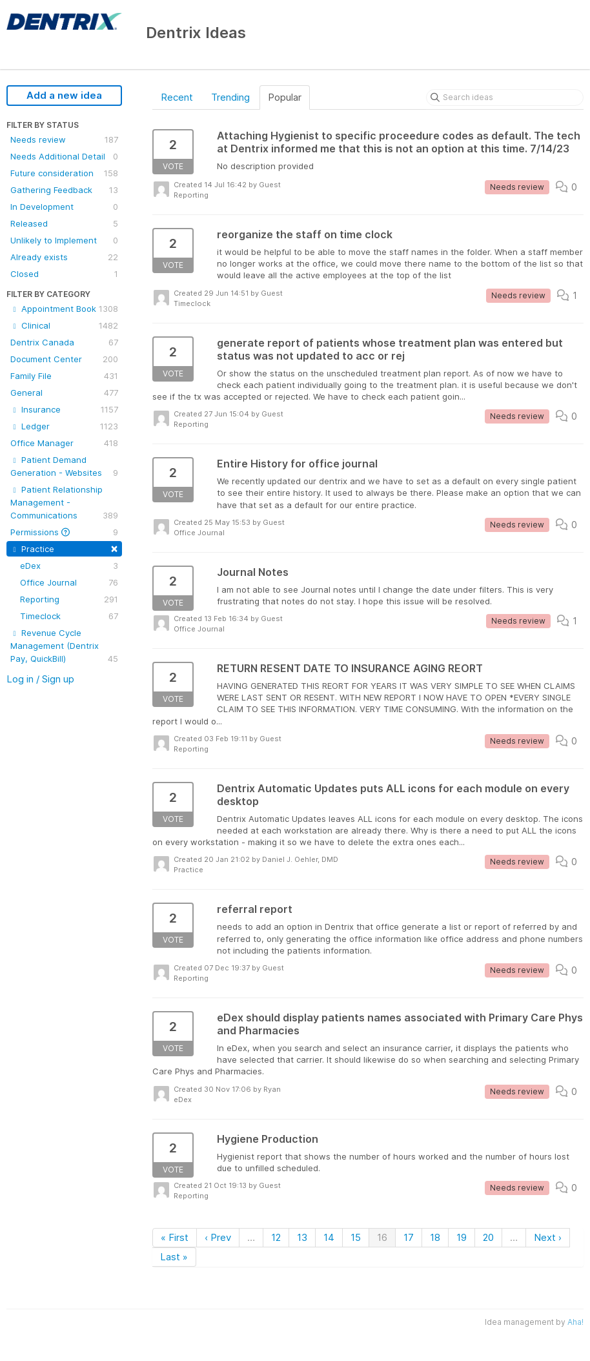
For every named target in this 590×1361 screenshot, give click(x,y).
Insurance (64, 409)
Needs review (64, 139)
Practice (64, 548)
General (64, 392)
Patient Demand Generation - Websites (64, 467)
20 (488, 1237)
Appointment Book (64, 308)
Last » (174, 1257)
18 (435, 1237)
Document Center (64, 359)
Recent (177, 97)
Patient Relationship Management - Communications (64, 503)
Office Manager (64, 442)
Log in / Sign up (40, 679)
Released (64, 223)
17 (408, 1237)
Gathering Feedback (64, 189)
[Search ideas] (505, 97)
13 (302, 1237)
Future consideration (64, 173)
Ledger (64, 426)
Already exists (64, 257)
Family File (64, 375)
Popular (284, 97)
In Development (64, 206)
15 (356, 1237)
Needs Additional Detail (64, 156)
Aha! (575, 1322)
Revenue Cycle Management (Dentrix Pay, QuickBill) (64, 646)
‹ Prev (218, 1237)
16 (382, 1237)
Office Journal (69, 582)
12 (276, 1237)
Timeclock (69, 615)
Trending (230, 97)
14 (328, 1237)
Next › (548, 1237)
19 (461, 1237)
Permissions (64, 532)
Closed (64, 273)
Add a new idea (64, 95)
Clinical (64, 325)
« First (174, 1237)
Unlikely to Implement (64, 240)
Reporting (69, 599)
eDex (69, 565)
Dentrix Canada (64, 342)
